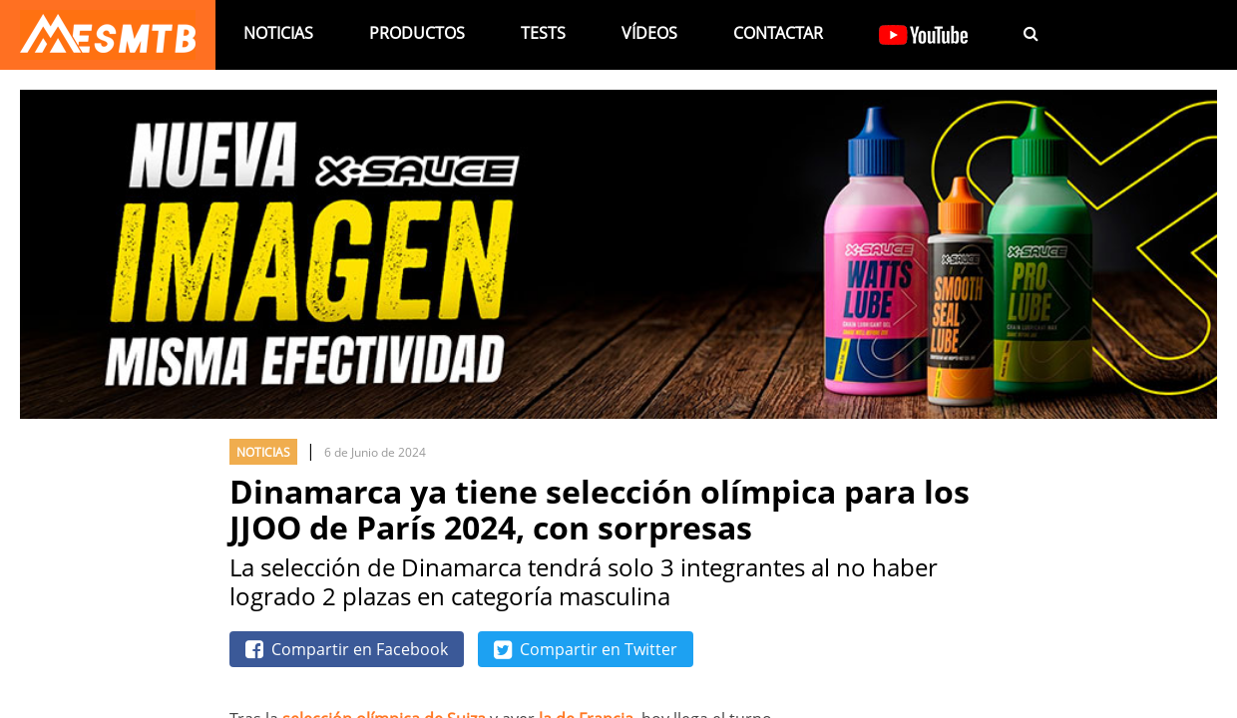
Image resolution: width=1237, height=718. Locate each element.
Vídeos (649, 33)
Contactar (778, 33)
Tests (543, 33)
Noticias (278, 33)
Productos (417, 33)
